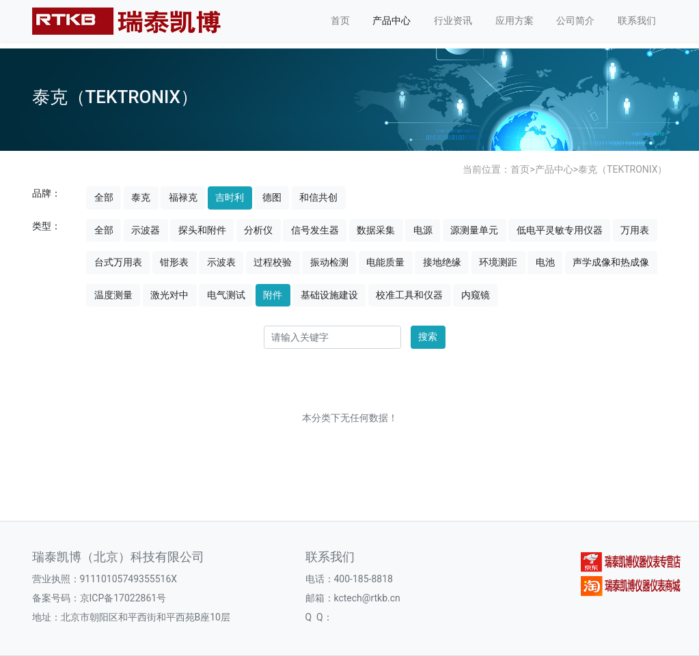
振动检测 (329, 262)
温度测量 (113, 294)
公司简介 (575, 20)
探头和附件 (202, 230)
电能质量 (385, 262)
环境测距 (498, 262)
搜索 (427, 336)
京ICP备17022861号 (123, 598)
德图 (272, 197)
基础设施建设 (329, 294)
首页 (340, 20)
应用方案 (514, 20)
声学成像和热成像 (611, 262)
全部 (103, 197)
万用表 (634, 230)
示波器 (145, 230)
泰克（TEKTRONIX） (622, 169)
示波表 (221, 262)
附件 (272, 294)
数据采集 (376, 230)
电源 (423, 230)
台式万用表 (118, 262)
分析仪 (258, 230)
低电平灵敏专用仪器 (560, 230)
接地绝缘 (442, 262)
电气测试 (226, 294)
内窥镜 (475, 294)
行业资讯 (453, 20)
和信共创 (318, 197)
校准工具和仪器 (409, 294)
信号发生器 (315, 230)
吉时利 (229, 197)
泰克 (140, 197)
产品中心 (391, 20)
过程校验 (272, 262)
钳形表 (174, 262)
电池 (545, 262)
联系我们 (637, 20)
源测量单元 (474, 230)
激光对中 (169, 294)
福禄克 (183, 197)
